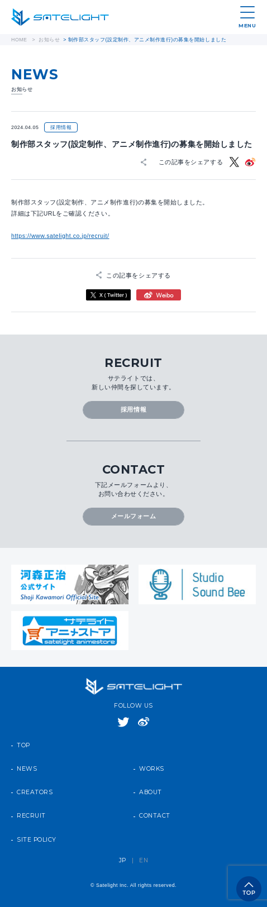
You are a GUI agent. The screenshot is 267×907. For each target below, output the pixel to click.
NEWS (27, 769)
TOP (23, 745)
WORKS (151, 769)
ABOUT (150, 792)
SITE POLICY (36, 840)
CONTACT (154, 816)
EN (143, 860)
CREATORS (35, 792)
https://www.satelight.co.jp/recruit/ (60, 235)
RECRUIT (31, 816)
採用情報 (133, 409)
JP (122, 860)
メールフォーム (133, 516)
